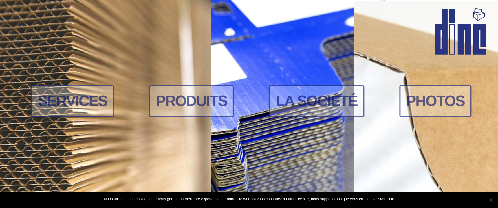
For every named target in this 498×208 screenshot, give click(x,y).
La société (317, 100)
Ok (391, 199)
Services (73, 100)
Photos (436, 100)
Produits (192, 100)
